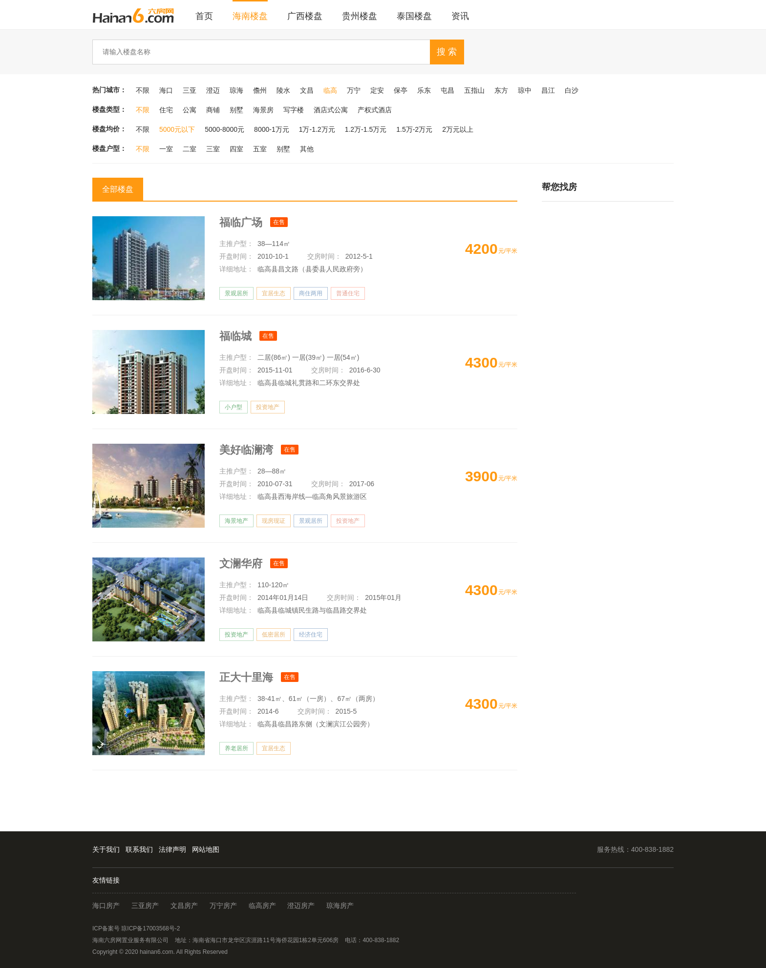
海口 (166, 90)
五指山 (474, 90)
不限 (142, 90)
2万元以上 (457, 129)
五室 (260, 149)
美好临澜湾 (247, 450)
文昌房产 (184, 905)
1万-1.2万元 (317, 129)
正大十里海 (247, 677)
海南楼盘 (250, 16)
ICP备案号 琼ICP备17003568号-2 (136, 928)
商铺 (213, 110)
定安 (377, 90)
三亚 (189, 90)
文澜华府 (242, 563)
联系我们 (139, 849)
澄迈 (213, 90)
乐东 (424, 90)
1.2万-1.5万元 (366, 129)
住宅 (166, 110)
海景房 (263, 110)
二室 (189, 149)
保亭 (400, 90)
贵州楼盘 (359, 16)
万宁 (354, 90)
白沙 (571, 90)
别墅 (236, 110)
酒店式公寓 (331, 110)
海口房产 (106, 905)
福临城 (237, 336)
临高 (330, 90)
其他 (307, 149)
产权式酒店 (375, 110)
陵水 (283, 90)
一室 (166, 149)
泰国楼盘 (414, 16)
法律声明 (172, 849)
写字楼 (293, 110)
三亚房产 (145, 905)
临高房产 (262, 905)
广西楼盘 (304, 16)
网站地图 (205, 849)
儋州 (260, 90)
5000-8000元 (224, 129)
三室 (213, 149)
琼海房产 (340, 905)
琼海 (236, 90)
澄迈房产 (301, 905)
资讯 (460, 16)
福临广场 (242, 222)
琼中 (525, 90)
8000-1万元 (271, 129)
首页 (204, 16)
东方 (501, 90)
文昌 (307, 90)
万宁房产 (223, 905)
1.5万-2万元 (414, 129)
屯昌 (447, 90)
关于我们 (106, 849)
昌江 (548, 90)
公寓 (189, 110)
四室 (236, 149)
